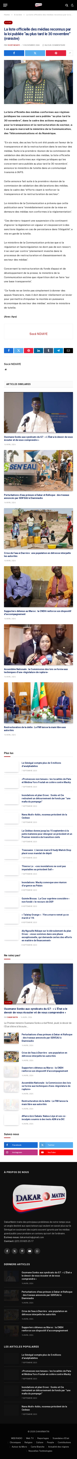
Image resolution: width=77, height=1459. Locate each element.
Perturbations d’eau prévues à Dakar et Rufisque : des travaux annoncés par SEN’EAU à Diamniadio (47, 1037)
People (50, 1442)
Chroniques (15, 1442)
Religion (28, 1442)
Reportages (43, 1438)
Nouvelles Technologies (40, 1451)
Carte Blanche (37, 1447)
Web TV (30, 1438)
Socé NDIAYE (14, 45)
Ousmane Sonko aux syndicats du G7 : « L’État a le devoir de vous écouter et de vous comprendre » (47, 1275)
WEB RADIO (16, 1438)
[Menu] (5, 5)
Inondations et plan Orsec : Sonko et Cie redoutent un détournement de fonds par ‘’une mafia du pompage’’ (46, 798)
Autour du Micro (19, 1447)
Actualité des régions (58, 1447)
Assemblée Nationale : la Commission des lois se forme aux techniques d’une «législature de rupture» (46, 1086)
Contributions (64, 1442)
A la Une (8, 22)
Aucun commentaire (54, 45)
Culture (39, 1442)
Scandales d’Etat (61, 1438)
